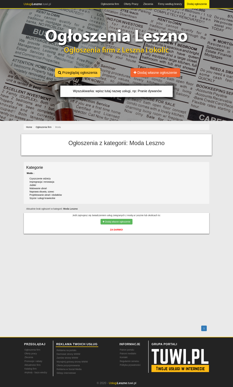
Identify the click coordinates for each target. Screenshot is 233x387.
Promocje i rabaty (33, 361)
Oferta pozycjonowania (68, 365)
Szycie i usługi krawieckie (42, 198)
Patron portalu (127, 349)
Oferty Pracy (131, 4)
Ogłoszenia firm (110, 4)
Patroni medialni (128, 353)
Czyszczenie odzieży (40, 178)
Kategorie (34, 167)
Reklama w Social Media (69, 369)
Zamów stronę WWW (67, 357)
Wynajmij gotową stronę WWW (72, 361)
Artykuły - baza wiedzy (35, 372)
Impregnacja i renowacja (41, 182)
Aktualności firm (32, 365)
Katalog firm (30, 368)
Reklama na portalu (66, 350)
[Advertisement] (116, 250)
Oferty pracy (30, 353)
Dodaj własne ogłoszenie (155, 73)
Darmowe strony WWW (68, 354)
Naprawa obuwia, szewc (41, 191)
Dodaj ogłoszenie (197, 4)
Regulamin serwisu (129, 361)
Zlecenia (148, 4)
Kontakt (123, 357)
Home (29, 127)
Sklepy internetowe (66, 373)
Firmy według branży (170, 4)
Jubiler (32, 185)
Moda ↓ (30, 173)
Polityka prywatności (130, 365)
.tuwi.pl (37, 4)
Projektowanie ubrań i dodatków (45, 195)
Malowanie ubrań (38, 188)
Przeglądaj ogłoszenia (77, 73)
